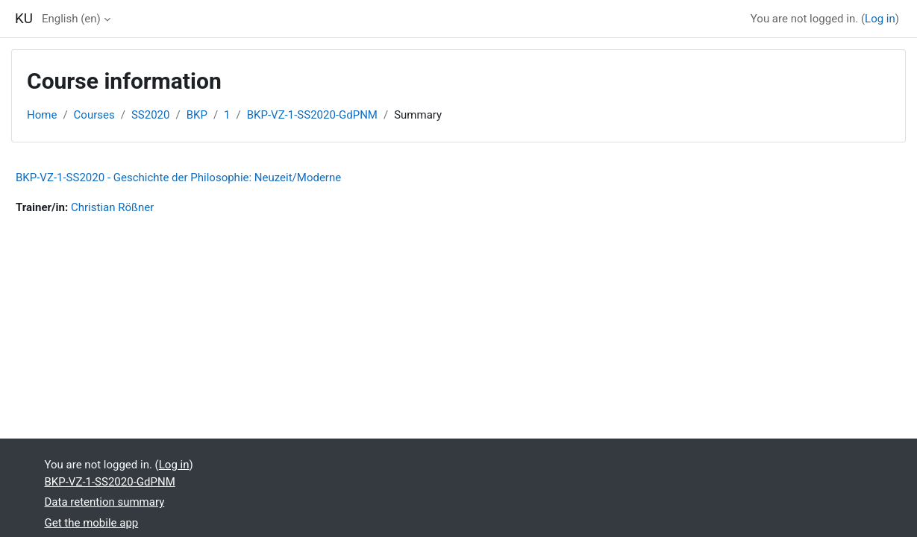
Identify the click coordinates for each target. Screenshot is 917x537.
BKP (197, 115)
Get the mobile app (92, 523)
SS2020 (150, 115)
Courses (94, 115)
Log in (880, 18)
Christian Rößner (112, 207)
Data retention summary (105, 502)
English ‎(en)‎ (71, 18)
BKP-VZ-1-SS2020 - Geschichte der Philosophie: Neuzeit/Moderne (178, 177)
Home (42, 115)
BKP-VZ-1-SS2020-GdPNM (312, 115)
